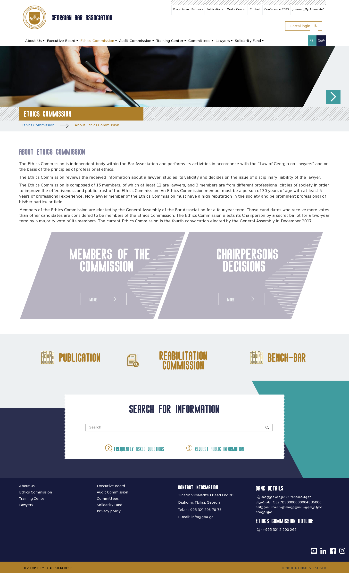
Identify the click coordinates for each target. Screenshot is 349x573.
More (102, 298)
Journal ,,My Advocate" (308, 9)
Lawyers (223, 41)
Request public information (215, 448)
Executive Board (61, 41)
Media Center (236, 9)
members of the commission (108, 260)
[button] (333, 97)
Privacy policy (109, 511)
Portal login (303, 26)
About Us (33, 41)
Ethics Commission (97, 41)
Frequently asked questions (134, 448)
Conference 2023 (276, 9)
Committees (199, 41)
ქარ (321, 40)
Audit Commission (135, 41)
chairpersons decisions (249, 260)
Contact (255, 9)
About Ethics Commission (97, 125)
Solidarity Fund (248, 41)
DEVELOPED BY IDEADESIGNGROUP (47, 568)
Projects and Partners (188, 9)
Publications (215, 9)
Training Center (169, 41)
